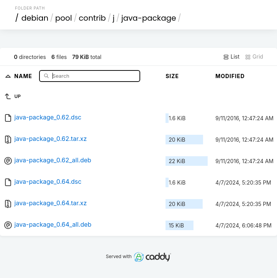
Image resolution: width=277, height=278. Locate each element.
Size (172, 76)
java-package (148, 18)
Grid (254, 56)
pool (63, 18)
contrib (92, 18)
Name (24, 75)
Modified (230, 76)
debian (35, 18)
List (231, 56)
